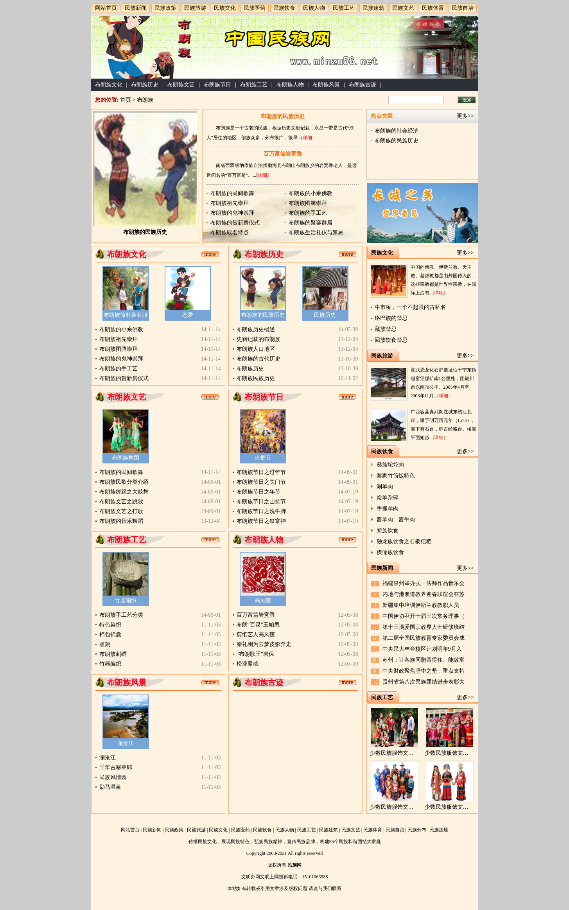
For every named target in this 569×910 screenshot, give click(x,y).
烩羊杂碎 (387, 498)
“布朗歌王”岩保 (255, 654)
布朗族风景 (326, 85)
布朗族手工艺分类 (121, 615)
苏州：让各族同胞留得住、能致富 (423, 660)
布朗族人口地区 (256, 349)
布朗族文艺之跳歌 (121, 501)
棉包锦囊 (110, 634)
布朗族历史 (144, 85)
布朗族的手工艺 (308, 213)
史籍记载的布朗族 (258, 339)
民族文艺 (403, 8)
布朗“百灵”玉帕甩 (258, 625)
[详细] (307, 137)
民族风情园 (113, 777)
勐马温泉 (110, 787)
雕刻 (104, 644)
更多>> (465, 116)
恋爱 (187, 315)
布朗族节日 (217, 85)
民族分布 (416, 830)
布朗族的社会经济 (396, 131)
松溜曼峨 (247, 664)
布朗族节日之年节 (258, 492)
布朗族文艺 (181, 85)
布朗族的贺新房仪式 (235, 223)
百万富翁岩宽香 (283, 154)
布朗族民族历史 (256, 378)
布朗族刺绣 (113, 654)
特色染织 (110, 625)
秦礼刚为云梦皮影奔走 (264, 644)
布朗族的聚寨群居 (310, 223)
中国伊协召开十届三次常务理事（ (423, 616)
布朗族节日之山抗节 (261, 501)
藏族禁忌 (386, 329)
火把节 (263, 458)
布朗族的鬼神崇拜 (232, 213)
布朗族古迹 (362, 85)
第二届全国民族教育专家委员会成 (423, 638)
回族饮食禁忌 (391, 340)
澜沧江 (125, 743)
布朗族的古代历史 (258, 359)
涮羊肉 (385, 487)
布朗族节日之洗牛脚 (261, 511)
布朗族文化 (108, 85)
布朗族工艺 (253, 85)
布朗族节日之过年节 (261, 472)
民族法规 (438, 830)
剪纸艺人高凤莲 (256, 634)
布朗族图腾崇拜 (308, 203)
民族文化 (225, 8)
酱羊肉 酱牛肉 (396, 519)
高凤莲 (263, 600)
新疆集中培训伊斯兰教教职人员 (420, 605)
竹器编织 (125, 600)
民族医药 (255, 8)
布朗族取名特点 (229, 232)
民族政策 (165, 8)
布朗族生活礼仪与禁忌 (316, 232)
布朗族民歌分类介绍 (124, 482)
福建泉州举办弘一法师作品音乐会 (423, 583)
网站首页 (106, 8)
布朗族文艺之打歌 (121, 511)
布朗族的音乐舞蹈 (121, 521)
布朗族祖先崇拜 (229, 203)
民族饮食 (284, 8)
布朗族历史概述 (256, 329)
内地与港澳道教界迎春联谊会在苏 (423, 594)
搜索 (467, 99)
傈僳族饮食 (390, 552)
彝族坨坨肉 (390, 465)
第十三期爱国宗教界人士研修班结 (423, 627)
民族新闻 (136, 8)
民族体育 (433, 8)
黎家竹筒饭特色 (396, 476)
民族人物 (314, 8)
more (210, 254)
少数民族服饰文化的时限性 (457, 753)
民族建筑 (373, 8)
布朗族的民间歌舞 (232, 193)
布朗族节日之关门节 (261, 482)
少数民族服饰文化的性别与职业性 (411, 753)
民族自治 (463, 8)
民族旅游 (195, 8)
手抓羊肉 (387, 509)
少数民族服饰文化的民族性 (457, 807)
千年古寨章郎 (115, 767)
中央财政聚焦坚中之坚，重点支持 (423, 671)
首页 (125, 100)
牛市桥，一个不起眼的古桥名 (410, 307)
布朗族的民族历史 (145, 232)
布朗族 (145, 100)
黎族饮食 (387, 530)
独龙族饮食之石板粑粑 (404, 541)
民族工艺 (344, 8)
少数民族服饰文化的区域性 (403, 807)
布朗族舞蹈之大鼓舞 (124, 492)
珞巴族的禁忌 (391, 318)
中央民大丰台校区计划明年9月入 (422, 649)
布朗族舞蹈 (125, 458)
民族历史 (325, 315)
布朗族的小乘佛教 (310, 193)
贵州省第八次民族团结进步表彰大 (423, 682)
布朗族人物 (290, 85)
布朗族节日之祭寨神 (261, 521)
